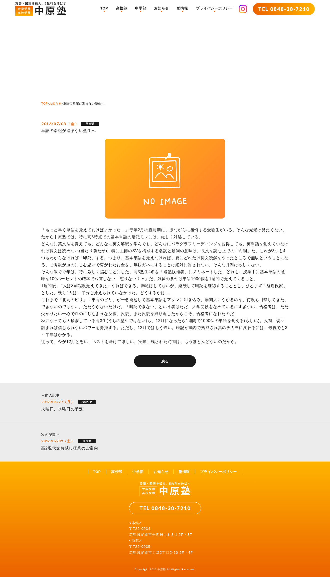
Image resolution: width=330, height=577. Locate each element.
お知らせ (161, 8)
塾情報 (182, 8)
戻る (165, 361)
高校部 (121, 8)
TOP (104, 8)
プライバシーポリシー (214, 8)
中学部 (140, 8)
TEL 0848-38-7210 (284, 9)
